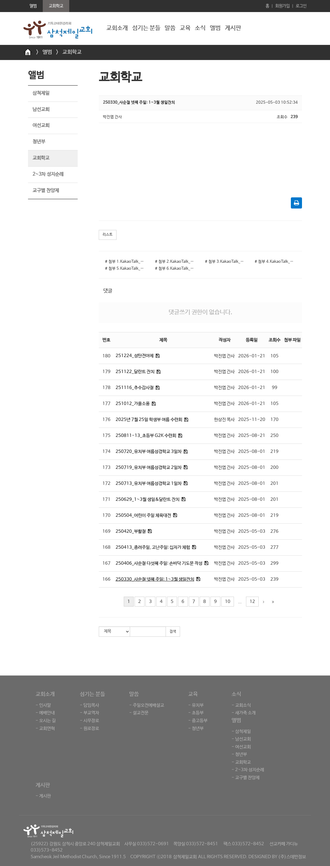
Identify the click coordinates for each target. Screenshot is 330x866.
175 (106, 435)
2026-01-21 (251, 356)
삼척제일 (41, 93)
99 (274, 387)
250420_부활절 (131, 531)
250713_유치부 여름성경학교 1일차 (149, 483)
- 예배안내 (45, 712)
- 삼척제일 (241, 731)
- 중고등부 (197, 720)
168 (106, 547)
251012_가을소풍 (133, 403)
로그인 (301, 6)
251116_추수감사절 (135, 387)
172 (106, 483)
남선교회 (41, 109)
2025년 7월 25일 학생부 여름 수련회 (149, 419)
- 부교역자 (89, 712)
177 (106, 403)
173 (106, 467)
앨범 (215, 28)
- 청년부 (196, 728)
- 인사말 (43, 705)
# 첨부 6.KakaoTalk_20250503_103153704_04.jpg (175, 268)
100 (274, 371)
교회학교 (72, 52)
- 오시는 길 (46, 720)
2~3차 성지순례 (48, 174)
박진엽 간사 (224, 356)
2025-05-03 (251, 531)
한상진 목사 (224, 419)
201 (274, 483)
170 (274, 419)
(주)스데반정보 (292, 856)
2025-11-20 (251, 419)
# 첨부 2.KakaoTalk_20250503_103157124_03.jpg (175, 261)
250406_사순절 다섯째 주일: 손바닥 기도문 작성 (159, 563)
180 (106, 356)
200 (274, 467)
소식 (200, 28)
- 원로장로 (89, 728)
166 (106, 579)
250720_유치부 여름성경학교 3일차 (149, 451)
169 (106, 531)
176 (106, 419)
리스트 (108, 235)
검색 (173, 631)
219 (274, 451)
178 (106, 387)
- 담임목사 (89, 705)
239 (274, 579)
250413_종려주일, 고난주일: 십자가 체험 (153, 547)
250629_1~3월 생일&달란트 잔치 (147, 499)
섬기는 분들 (146, 28)
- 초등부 (196, 712)
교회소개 (117, 28)
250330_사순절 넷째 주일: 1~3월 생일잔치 (155, 579)
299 (274, 563)
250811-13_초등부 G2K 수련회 (146, 435)
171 (106, 499)
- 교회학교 (241, 762)
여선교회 (41, 125)
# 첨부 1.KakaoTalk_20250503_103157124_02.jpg (125, 261)
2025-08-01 (251, 451)
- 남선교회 (241, 739)
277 (274, 547)
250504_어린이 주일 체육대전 (143, 515)
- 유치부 (196, 705)
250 (274, 435)
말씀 (170, 28)
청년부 (39, 142)
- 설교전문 (138, 712)
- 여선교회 (241, 746)
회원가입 (282, 6)
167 (106, 563)
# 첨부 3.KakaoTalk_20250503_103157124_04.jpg (225, 261)
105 (274, 356)
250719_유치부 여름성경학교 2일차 (149, 467)
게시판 (233, 28)
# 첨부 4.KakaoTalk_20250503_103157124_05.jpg (275, 261)
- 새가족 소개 (244, 712)
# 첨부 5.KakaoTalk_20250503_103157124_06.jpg (125, 268)
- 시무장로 (89, 720)
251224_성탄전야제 (135, 355)
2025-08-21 (251, 435)
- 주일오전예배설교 (146, 705)
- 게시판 (43, 796)
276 (274, 531)
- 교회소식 (241, 705)
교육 (185, 28)
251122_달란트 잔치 (135, 371)
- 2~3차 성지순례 (248, 769)
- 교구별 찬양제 (246, 777)
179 (106, 371)
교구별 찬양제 (46, 190)
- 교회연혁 (45, 728)
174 (106, 451)
